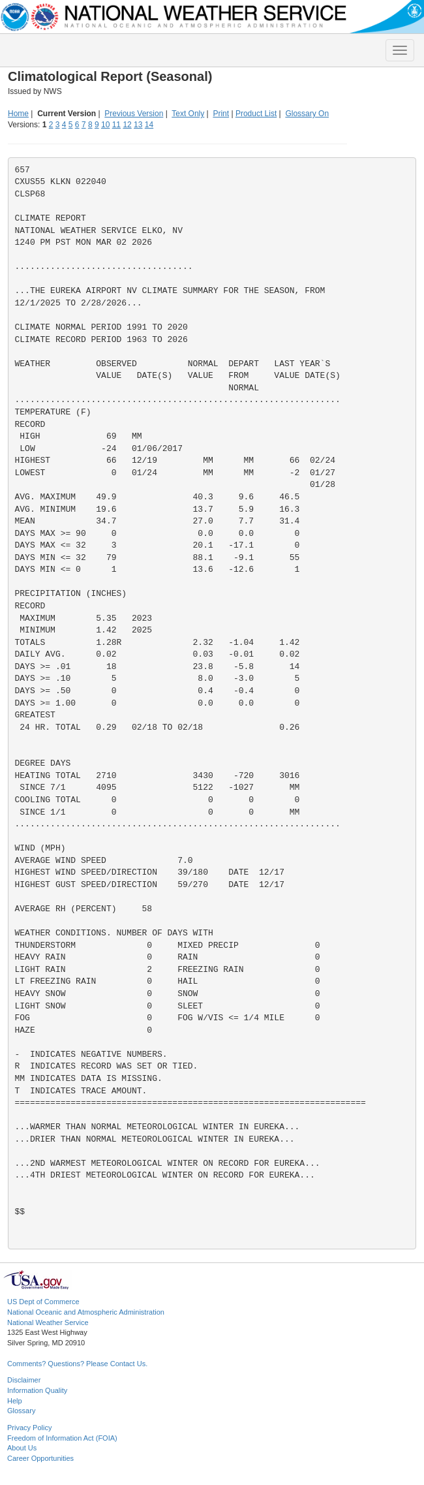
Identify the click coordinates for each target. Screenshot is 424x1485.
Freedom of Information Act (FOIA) (62, 1438)
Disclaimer (23, 1380)
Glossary (21, 1411)
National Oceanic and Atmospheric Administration (85, 1312)
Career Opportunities (40, 1458)
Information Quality (37, 1390)
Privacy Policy (29, 1427)
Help (14, 1401)
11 (116, 124)
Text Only (188, 113)
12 (127, 124)
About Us (22, 1448)
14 (149, 124)
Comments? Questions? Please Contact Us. (77, 1364)
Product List (256, 113)
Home (18, 113)
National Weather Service (48, 1322)
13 (138, 124)
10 (105, 124)
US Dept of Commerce (43, 1301)
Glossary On (307, 113)
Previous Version (133, 113)
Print (221, 113)
